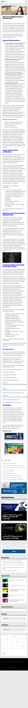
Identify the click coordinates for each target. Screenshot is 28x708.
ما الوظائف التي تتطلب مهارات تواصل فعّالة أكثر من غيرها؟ (12, 560)
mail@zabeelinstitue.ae (11, 377)
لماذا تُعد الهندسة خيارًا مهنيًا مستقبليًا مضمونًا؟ (10, 570)
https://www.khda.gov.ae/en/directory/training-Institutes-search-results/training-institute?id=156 (15, 345)
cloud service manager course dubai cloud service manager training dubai (14, 468)
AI (16, 134)
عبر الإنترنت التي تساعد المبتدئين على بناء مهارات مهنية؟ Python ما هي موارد (14, 565)
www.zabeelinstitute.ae (13, 380)
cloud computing (9, 61)
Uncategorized (14, 463)
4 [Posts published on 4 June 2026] (17, 641)
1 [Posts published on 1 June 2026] (7, 641)
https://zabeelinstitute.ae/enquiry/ (12, 402)
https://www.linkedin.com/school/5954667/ (14, 390)
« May (4, 653)
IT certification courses (7, 477)
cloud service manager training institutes (9, 475)
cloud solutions (12, 119)
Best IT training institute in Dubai (17, 465)
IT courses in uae (6, 479)
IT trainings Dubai (20, 479)
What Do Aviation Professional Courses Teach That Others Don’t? (13, 568)
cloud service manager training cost (9, 471)
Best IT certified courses (7, 465)
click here (5, 210)
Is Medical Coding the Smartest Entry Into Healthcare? (13, 562)
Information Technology (7, 463)
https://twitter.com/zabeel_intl (15, 393)
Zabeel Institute (18, 272)
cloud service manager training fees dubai (9, 473)
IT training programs (13, 479)
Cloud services (7, 154)
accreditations (13, 217)
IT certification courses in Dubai (16, 477)
